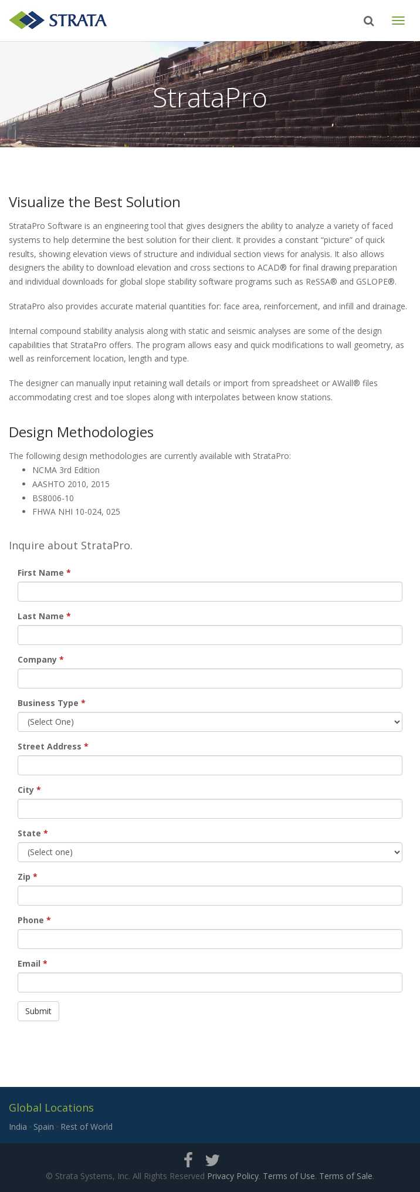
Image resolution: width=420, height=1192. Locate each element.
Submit (38, 1011)
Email (29, 963)
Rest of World (86, 1126)
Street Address (50, 746)
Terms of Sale (345, 1175)
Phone (31, 920)
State (29, 833)
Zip (24, 876)
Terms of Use (289, 1175)
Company (37, 659)
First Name (41, 572)
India (18, 1126)
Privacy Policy (233, 1175)
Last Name (41, 616)
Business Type (48, 702)
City (26, 789)
